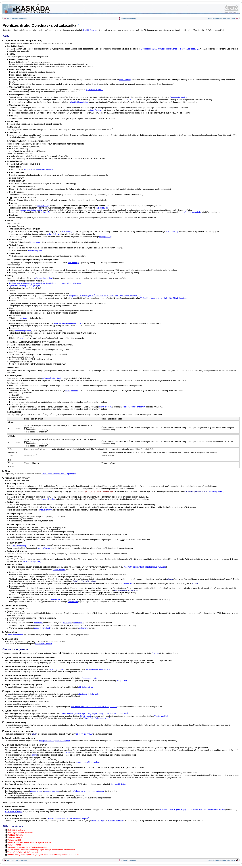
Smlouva (155, 653)
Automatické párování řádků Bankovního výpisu (26, 847)
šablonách (129, 99)
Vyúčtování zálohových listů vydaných (24, 285)
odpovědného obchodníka (190, 212)
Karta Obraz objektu (43, 644)
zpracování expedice (94, 90)
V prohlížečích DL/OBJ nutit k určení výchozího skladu (163, 49)
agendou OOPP (56, 669)
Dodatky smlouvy (19, 545)
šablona (23, 338)
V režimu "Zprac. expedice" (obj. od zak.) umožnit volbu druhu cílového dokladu (192, 809)
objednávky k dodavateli (88, 694)
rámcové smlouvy (45, 510)
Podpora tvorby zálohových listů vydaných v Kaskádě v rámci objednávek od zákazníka (45, 283)
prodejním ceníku (51, 791)
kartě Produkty (125, 80)
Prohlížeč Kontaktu (15, 835)
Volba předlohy (172, 231)
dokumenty (38, 623)
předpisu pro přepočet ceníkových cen (88, 791)
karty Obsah (55, 599)
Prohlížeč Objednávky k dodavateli (221, 18)
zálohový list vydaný (84, 734)
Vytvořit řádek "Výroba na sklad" (96, 718)
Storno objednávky (119, 784)
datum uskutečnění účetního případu (68, 323)
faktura (79, 762)
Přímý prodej (122, 680)
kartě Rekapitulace (15, 635)
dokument (83, 628)
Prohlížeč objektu (90, 30)
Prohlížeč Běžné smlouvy (17, 18)
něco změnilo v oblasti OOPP (98, 669)
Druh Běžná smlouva (16, 830)
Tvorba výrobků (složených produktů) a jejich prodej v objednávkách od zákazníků (94, 713)
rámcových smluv (47, 499)
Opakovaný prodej (89, 678)
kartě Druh (47, 212)
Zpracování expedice (178, 97)
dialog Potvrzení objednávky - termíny (54, 741)
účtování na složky (34, 210)
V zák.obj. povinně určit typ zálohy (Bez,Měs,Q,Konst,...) (163, 298)
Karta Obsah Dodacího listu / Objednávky (58, 474)
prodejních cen (36, 791)
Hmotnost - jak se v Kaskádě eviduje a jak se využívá (29, 842)
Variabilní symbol (35, 250)
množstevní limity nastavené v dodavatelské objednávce (94, 707)
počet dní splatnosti (23, 331)
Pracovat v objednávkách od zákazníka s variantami (144, 567)
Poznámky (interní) (216, 491)
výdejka (95, 762)
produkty (37, 628)
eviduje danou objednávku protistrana (39, 169)
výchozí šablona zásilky (78, 102)
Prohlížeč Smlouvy (128, 18)
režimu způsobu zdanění (52, 378)
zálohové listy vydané (44, 278)
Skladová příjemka (115, 820)
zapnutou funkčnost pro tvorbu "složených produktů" (68, 818)
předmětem (78, 623)
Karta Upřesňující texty (32, 561)
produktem (67, 623)
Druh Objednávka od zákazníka (20, 832)
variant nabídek (59, 569)
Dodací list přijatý (98, 820)
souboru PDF (128, 583)
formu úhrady (22, 318)
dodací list (87, 762)
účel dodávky (192, 49)
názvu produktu (71, 390)
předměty (46, 628)
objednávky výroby (86, 687)
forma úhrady (35, 242)
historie (67, 752)
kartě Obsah (73, 602)
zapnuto (23, 210)
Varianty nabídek (14, 840)
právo (34, 755)
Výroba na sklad (161, 716)
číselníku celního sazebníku (134, 407)
